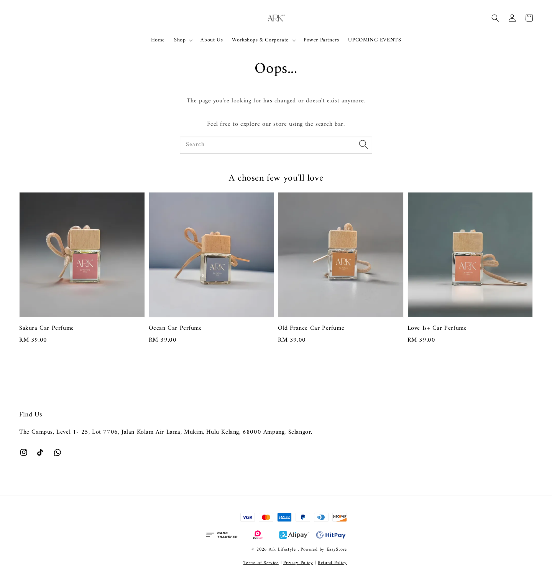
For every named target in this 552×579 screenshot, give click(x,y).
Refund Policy (332, 563)
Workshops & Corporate (260, 40)
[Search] (363, 144)
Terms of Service (261, 563)
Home (158, 40)
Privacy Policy (298, 563)
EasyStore (337, 550)
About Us (211, 40)
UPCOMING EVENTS (374, 40)
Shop (180, 40)
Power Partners (321, 40)
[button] (495, 18)
